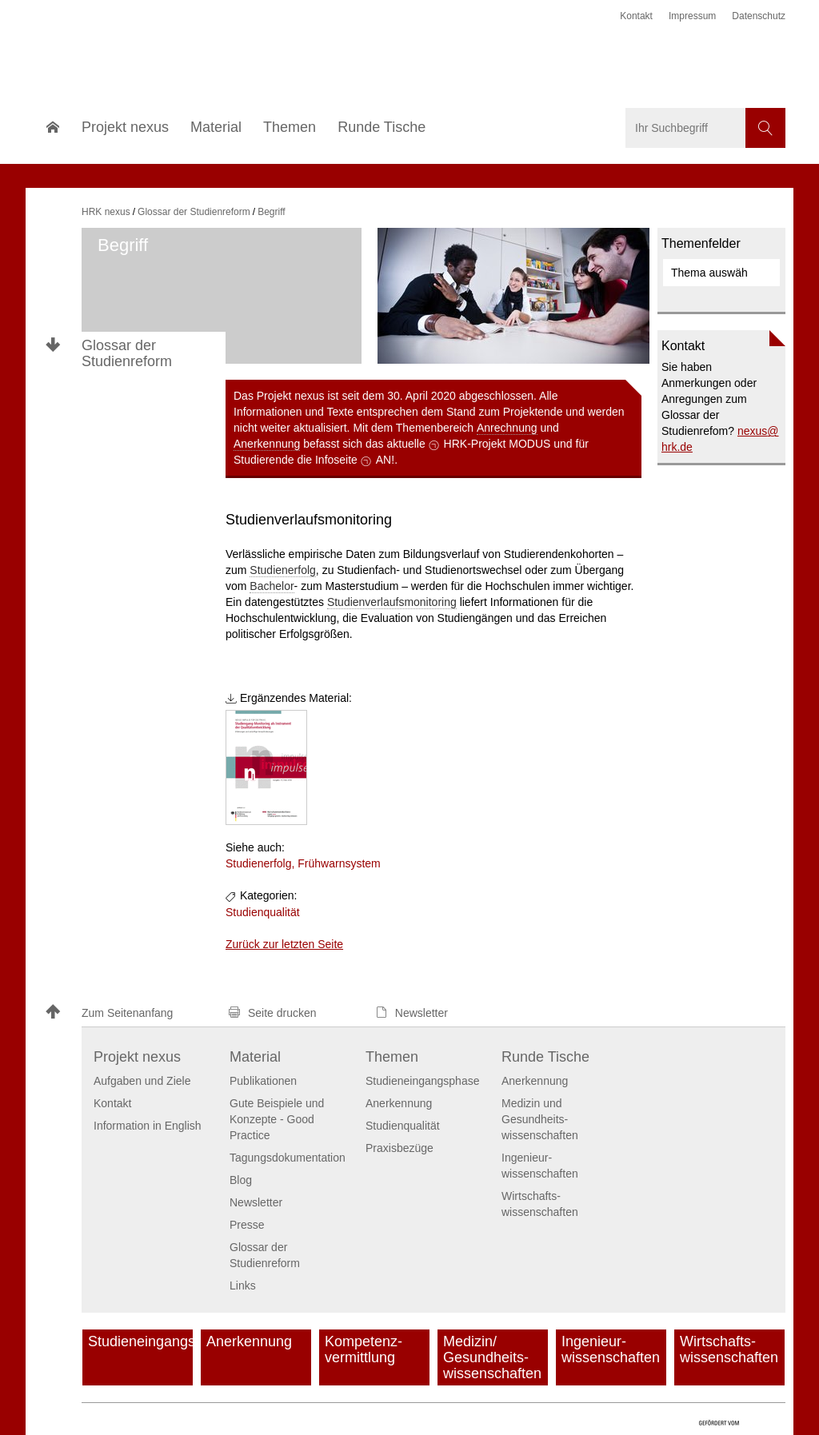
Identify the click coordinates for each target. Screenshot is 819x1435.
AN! (385, 459)
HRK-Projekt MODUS (497, 443)
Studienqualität (263, 912)
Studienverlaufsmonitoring (392, 602)
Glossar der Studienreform (127, 353)
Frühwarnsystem (339, 863)
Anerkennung (267, 443)
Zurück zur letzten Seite (284, 944)
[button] (130, 1013)
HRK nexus (106, 211)
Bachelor (272, 586)
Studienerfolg (283, 570)
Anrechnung (507, 427)
